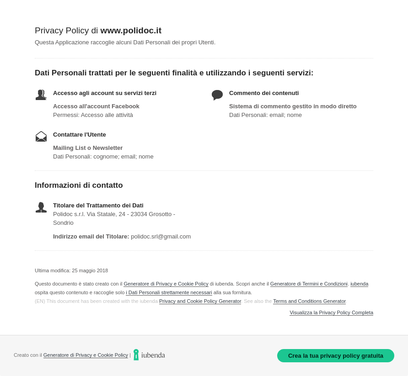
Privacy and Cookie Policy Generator (200, 301)
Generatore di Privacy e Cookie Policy (165, 283)
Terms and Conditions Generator (309, 301)
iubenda (359, 283)
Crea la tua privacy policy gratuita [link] (335, 355)
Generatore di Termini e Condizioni (309, 283)
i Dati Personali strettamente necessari (169, 292)
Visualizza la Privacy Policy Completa (331, 312)
